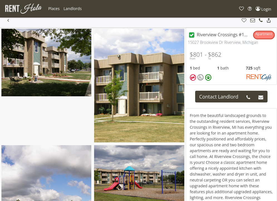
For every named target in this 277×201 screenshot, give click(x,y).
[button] (54, 9)
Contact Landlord (219, 96)
